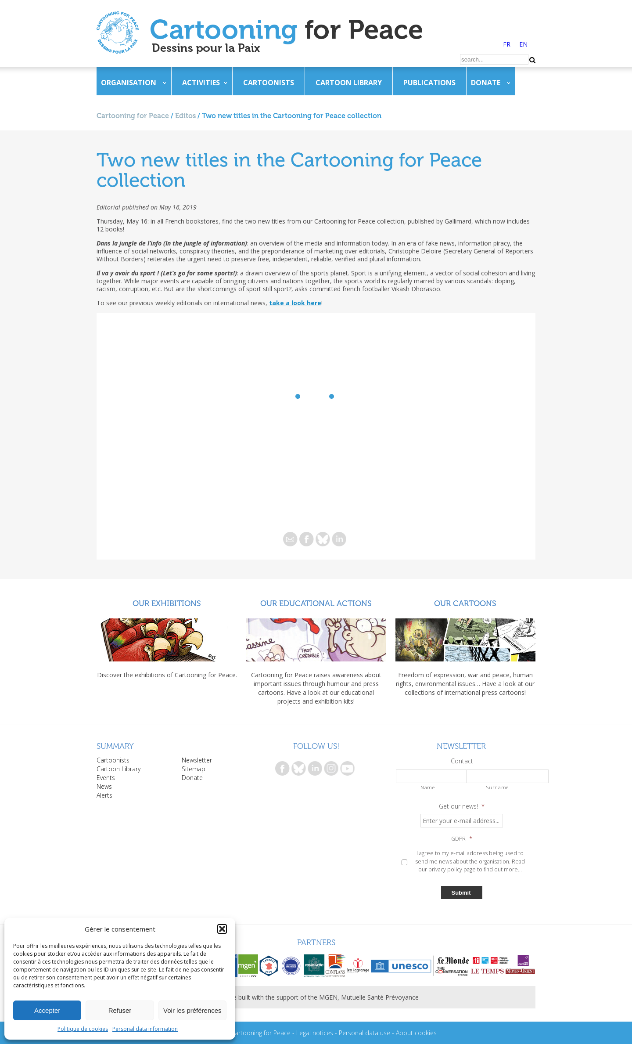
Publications (429, 82)
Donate (485, 82)
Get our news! (462, 806)
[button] (222, 929)
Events (106, 777)
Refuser (120, 1010)
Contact (462, 761)
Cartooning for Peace (133, 116)
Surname (497, 787)
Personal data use (364, 1033)
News (104, 786)
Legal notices (314, 1033)
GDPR (461, 838)
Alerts (104, 795)
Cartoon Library (349, 82)
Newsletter (197, 760)
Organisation (128, 82)
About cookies (416, 1033)
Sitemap (193, 769)
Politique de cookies (82, 1029)
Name (427, 787)
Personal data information (145, 1029)
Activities (201, 82)
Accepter (47, 1010)
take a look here (295, 303)
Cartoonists (268, 82)
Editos (185, 116)
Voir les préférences (192, 1010)
